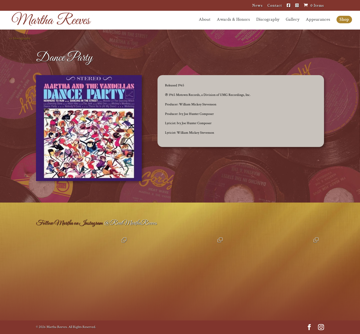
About (204, 20)
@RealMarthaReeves (130, 223)
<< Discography (19, 38)
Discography (268, 20)
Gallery (293, 20)
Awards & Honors (233, 20)
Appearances (318, 20)
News (257, 6)
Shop (344, 19)
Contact (275, 6)
